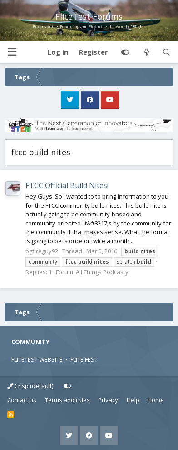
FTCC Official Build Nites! (67, 185)
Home (156, 400)
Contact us (21, 400)
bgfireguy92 (41, 251)
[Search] (166, 52)
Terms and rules (67, 400)
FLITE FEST (84, 359)
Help (133, 400)
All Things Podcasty (102, 272)
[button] (12, 52)
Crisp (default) (30, 386)
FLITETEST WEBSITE (37, 359)
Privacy (108, 400)
